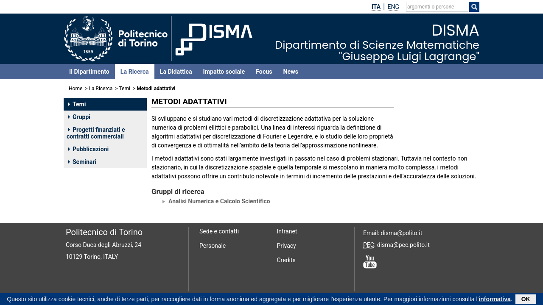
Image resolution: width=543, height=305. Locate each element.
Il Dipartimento (89, 71)
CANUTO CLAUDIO (429, 118)
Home (75, 89)
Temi (124, 89)
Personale (212, 245)
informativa (494, 300)
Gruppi (79, 117)
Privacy (286, 245)
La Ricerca (134, 71)
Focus (264, 71)
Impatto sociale (224, 71)
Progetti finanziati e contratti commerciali (96, 133)
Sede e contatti (219, 231)
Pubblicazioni (88, 149)
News (290, 71)
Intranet (287, 231)
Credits (286, 260)
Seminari (82, 161)
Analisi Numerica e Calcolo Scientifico (219, 201)
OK (525, 300)
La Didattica (176, 71)
